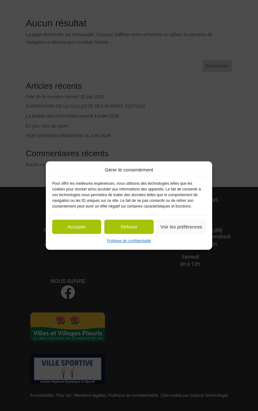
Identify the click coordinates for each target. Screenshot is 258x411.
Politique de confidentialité (129, 241)
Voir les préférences (181, 226)
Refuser (129, 226)
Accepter (76, 226)
